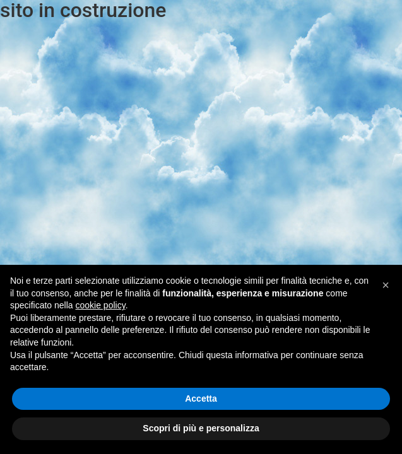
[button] (385, 285)
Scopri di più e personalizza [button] (201, 428)
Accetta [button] (201, 398)
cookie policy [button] (101, 305)
